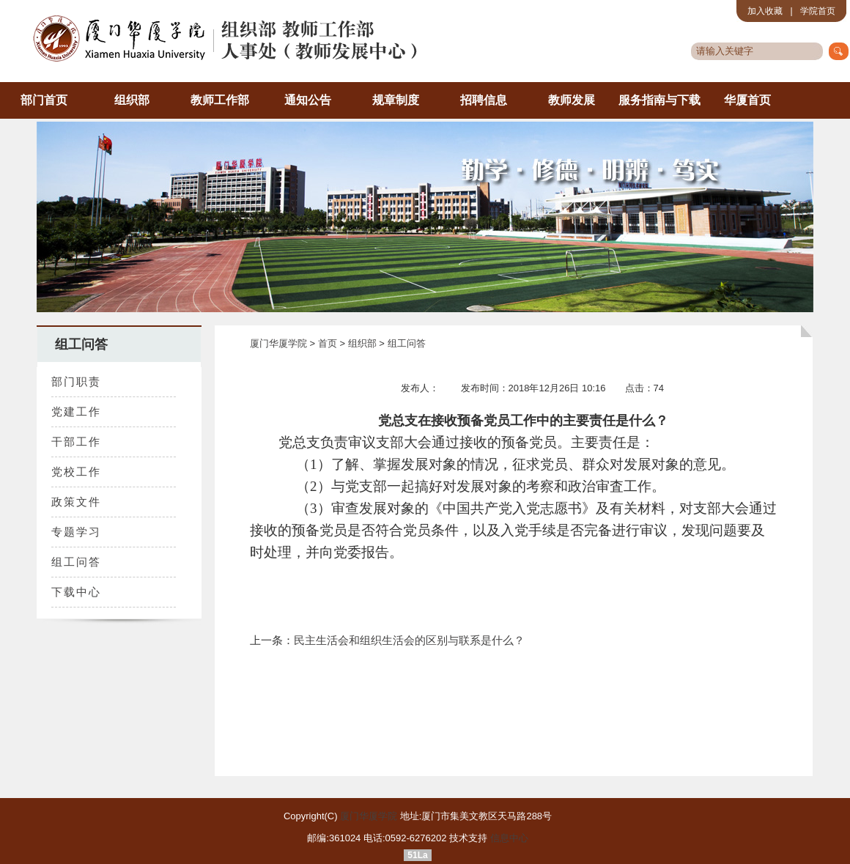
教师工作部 (220, 100)
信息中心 (509, 837)
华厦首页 (747, 100)
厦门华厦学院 (278, 343)
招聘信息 (483, 100)
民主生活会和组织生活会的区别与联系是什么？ (409, 640)
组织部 (131, 100)
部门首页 (44, 100)
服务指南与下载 (659, 100)
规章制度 (395, 100)
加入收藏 (765, 11)
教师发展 (571, 100)
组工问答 (407, 343)
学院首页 (817, 11)
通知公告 (307, 100)
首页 (329, 343)
